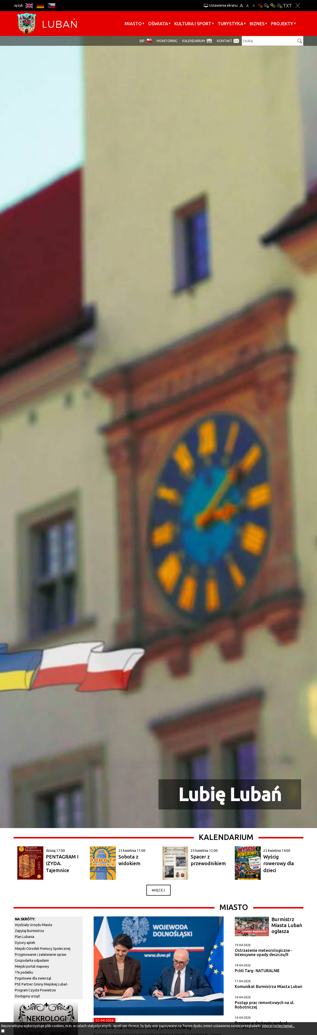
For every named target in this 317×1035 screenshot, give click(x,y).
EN (29, 5)
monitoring (167, 41)
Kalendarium (193, 41)
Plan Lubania (24, 937)
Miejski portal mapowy (32, 966)
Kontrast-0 (266, 5)
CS (51, 5)
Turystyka (230, 23)
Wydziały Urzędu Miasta (33, 925)
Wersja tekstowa (287, 5)
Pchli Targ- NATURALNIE (257, 970)
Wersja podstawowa (260, 5)
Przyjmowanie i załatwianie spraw (40, 955)
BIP (142, 41)
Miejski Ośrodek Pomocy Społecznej (42, 949)
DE (40, 5)
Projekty (282, 23)
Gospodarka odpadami (32, 960)
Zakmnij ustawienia (297, 5)
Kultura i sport (192, 23)
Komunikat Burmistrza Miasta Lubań (268, 986)
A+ (241, 5)
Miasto (133, 23)
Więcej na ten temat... (278, 1026)
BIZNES (257, 23)
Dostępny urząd (27, 996)
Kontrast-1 (273, 5)
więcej (158, 890)
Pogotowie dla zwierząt (33, 978)
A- (254, 5)
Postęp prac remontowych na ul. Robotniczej (264, 1004)
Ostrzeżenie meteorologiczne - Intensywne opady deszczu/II (263, 952)
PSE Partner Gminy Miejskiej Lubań (41, 984)
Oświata (158, 23)
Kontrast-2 (279, 5)
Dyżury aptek (25, 943)
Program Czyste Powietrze (35, 990)
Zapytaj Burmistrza (29, 931)
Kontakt (224, 41)
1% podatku (24, 972)
